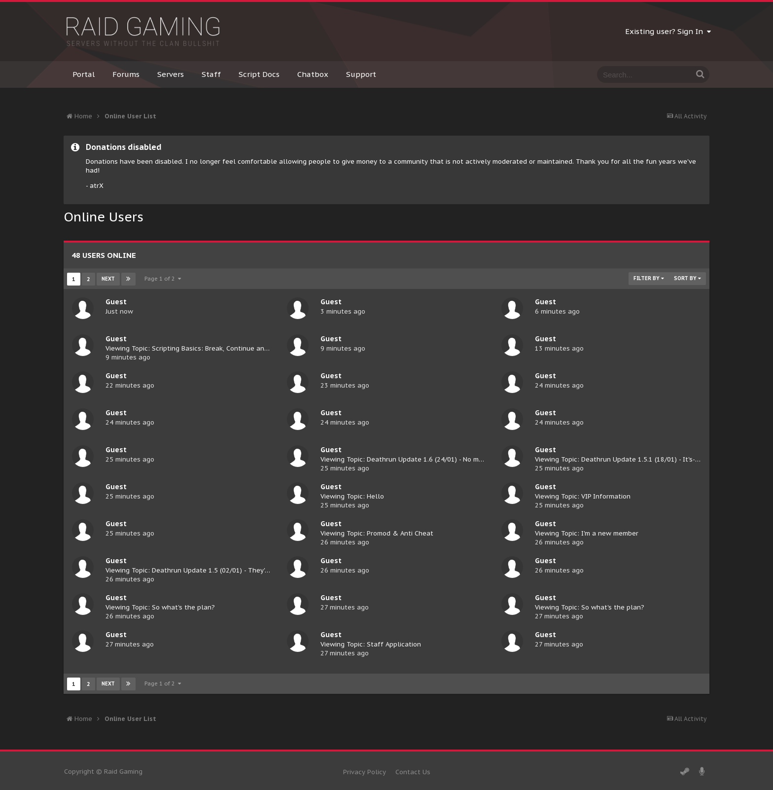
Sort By (687, 278)
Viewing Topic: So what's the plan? (160, 607)
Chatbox (312, 74)
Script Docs (259, 74)
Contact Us (412, 772)
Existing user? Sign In (668, 31)
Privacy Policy (364, 772)
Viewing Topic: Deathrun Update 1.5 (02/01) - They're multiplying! (208, 570)
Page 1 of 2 (162, 278)
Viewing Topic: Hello (352, 496)
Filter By (648, 278)
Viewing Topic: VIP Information (583, 496)
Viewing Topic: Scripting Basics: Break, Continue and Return (198, 348)
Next (108, 279)
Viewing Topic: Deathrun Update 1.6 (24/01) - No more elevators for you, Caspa (444, 459)
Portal (83, 74)
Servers (170, 74)
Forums (126, 74)
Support (361, 74)
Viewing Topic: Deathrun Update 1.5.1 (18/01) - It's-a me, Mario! (634, 459)
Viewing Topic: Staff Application (370, 644)
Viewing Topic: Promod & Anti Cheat (376, 533)
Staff (211, 74)
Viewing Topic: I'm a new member (586, 533)
